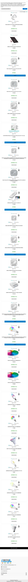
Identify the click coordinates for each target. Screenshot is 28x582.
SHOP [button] (2, 574)
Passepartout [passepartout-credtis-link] (16, 580)
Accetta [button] (25, 8)
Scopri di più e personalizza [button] (6, 8)
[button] (27, 1)
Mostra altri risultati (14, 548)
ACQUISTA (15, 75)
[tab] (14, 573)
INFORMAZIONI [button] (4, 573)
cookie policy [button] (20, 3)
